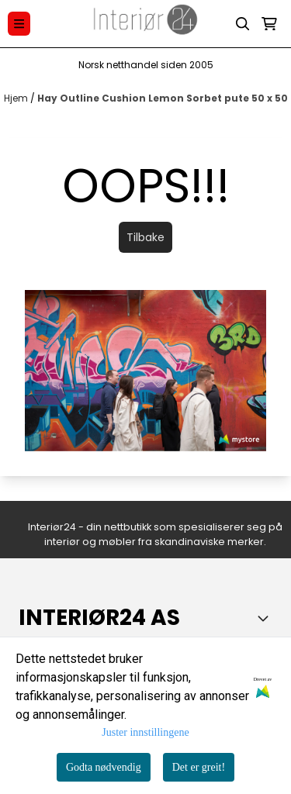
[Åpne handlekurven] (269, 24)
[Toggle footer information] (266, 618)
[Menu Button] (19, 24)
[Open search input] (243, 24)
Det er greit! (198, 767)
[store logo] (146, 23)
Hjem (17, 98)
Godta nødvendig (103, 767)
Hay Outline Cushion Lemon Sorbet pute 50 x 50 (162, 98)
